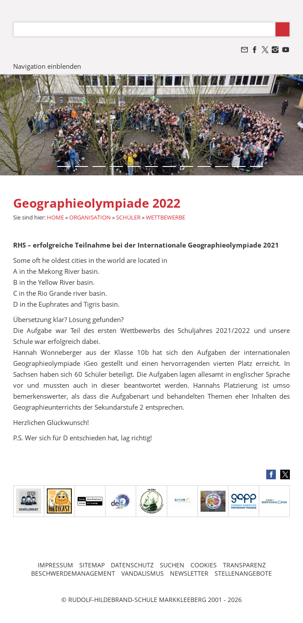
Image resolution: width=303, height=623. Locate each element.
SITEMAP (92, 565)
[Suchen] (144, 29)
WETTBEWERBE (165, 217)
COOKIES (203, 565)
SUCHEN (172, 565)
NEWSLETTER (189, 573)
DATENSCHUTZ (132, 565)
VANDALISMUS (142, 573)
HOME (55, 217)
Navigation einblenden (47, 66)
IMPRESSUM (55, 565)
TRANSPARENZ (244, 565)
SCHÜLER (128, 217)
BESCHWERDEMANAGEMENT (73, 573)
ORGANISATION (90, 217)
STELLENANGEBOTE (243, 573)
